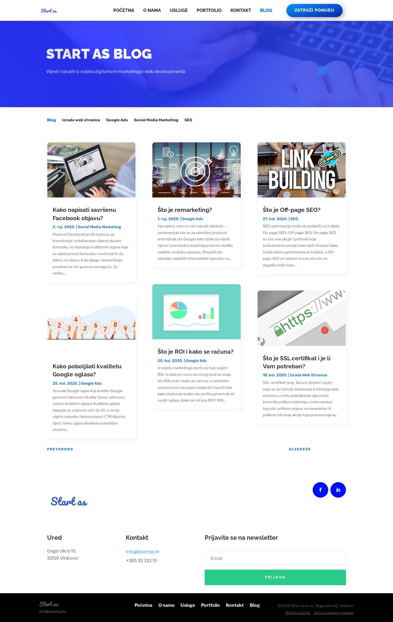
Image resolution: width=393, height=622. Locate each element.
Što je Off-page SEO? (291, 209)
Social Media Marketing (156, 120)
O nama (152, 10)
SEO (188, 120)
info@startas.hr (143, 552)
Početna (123, 10)
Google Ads (117, 120)
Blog (266, 10)
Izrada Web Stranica (308, 375)
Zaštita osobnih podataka (334, 613)
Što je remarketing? (185, 209)
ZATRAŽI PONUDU (314, 10)
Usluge (179, 10)
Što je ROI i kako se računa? (195, 351)
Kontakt (240, 10)
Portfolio (209, 10)
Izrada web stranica (81, 120)
